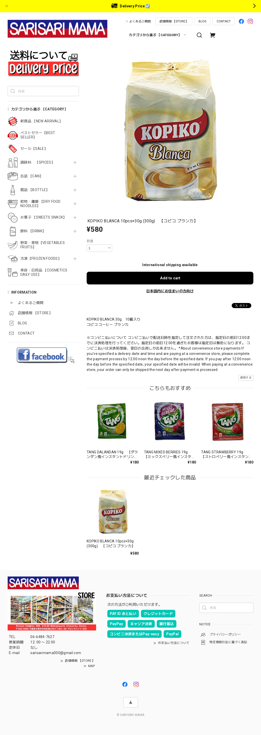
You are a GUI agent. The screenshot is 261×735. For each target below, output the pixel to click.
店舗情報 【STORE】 (174, 21)
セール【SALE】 (34, 149)
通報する (246, 377)
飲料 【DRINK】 (33, 231)
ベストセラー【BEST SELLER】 (37, 135)
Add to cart (170, 278)
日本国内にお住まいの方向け (170, 291)
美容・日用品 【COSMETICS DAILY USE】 (43, 272)
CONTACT (224, 21)
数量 (90, 241)
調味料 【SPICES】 (37, 162)
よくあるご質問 (140, 21)
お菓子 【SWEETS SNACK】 (43, 217)
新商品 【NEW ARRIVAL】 (41, 121)
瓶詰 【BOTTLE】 (35, 190)
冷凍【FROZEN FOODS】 (40, 258)
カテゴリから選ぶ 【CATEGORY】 (158, 35)
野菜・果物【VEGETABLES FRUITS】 (42, 245)
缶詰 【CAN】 (31, 176)
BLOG (202, 21)
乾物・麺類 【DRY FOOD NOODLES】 (40, 203)
